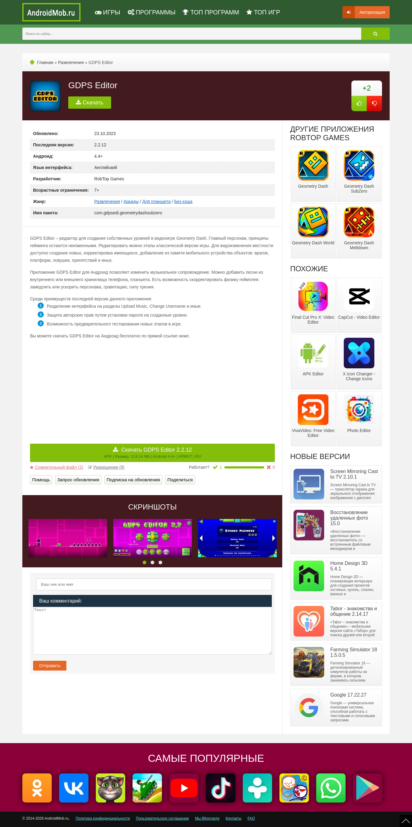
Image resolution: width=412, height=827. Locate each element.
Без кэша (183, 201)
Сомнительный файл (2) (56, 467)
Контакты (234, 818)
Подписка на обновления (133, 479)
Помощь (41, 479)
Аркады (131, 201)
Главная (45, 62)
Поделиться (180, 479)
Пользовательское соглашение (162, 818)
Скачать (89, 103)
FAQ (251, 818)
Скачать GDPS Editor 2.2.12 (152, 453)
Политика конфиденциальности (103, 818)
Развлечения (71, 62)
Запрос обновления (78, 479)
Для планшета (156, 201)
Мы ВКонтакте (207, 818)
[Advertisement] (91, 387)
